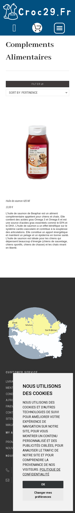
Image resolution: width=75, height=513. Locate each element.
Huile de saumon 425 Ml (18, 201)
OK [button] (43, 484)
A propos (13, 400)
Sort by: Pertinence (23, 92)
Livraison (13, 381)
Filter (37, 84)
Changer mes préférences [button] (43, 494)
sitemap (12, 418)
